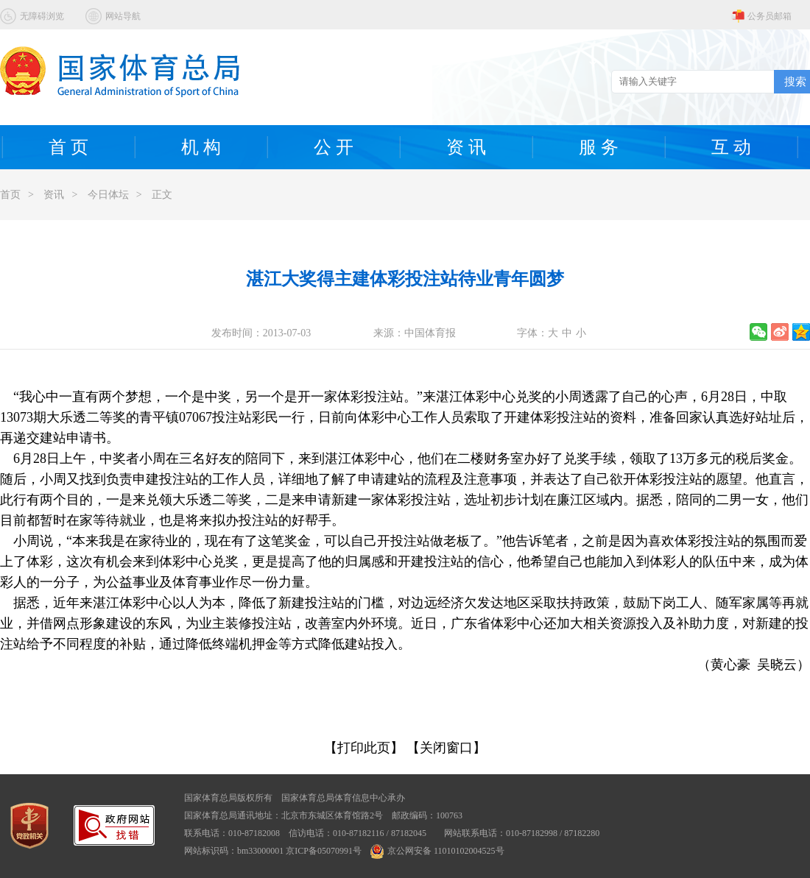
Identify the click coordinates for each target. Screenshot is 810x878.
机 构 (201, 147)
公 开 (333, 147)
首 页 (68, 147)
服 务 (599, 147)
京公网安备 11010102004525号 (437, 851)
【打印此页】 (364, 747)
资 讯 (466, 147)
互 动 (731, 147)
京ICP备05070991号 (324, 851)
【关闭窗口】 (446, 747)
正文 (162, 194)
